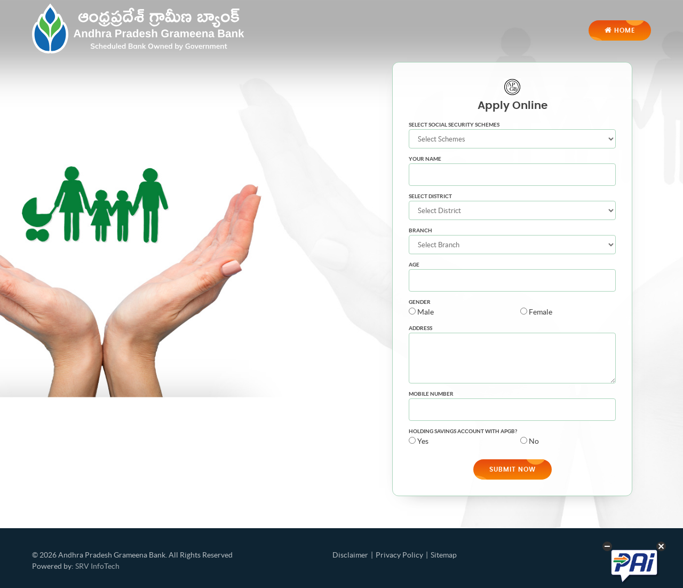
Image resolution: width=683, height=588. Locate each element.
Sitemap (444, 555)
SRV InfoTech (97, 566)
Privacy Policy (399, 555)
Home (620, 30)
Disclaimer (350, 555)
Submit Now (512, 469)
